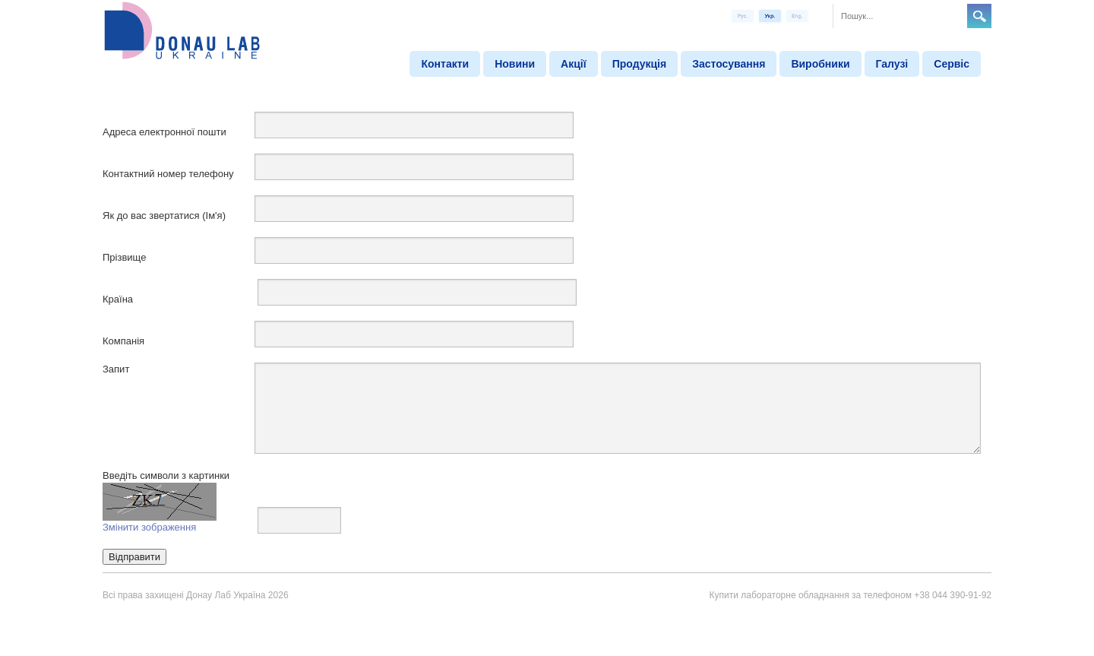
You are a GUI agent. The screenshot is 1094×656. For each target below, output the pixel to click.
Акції (574, 64)
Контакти (445, 64)
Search (979, 16)
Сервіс (951, 64)
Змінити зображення (149, 527)
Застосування (728, 64)
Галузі (892, 64)
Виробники (820, 64)
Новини (515, 64)
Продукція (639, 64)
